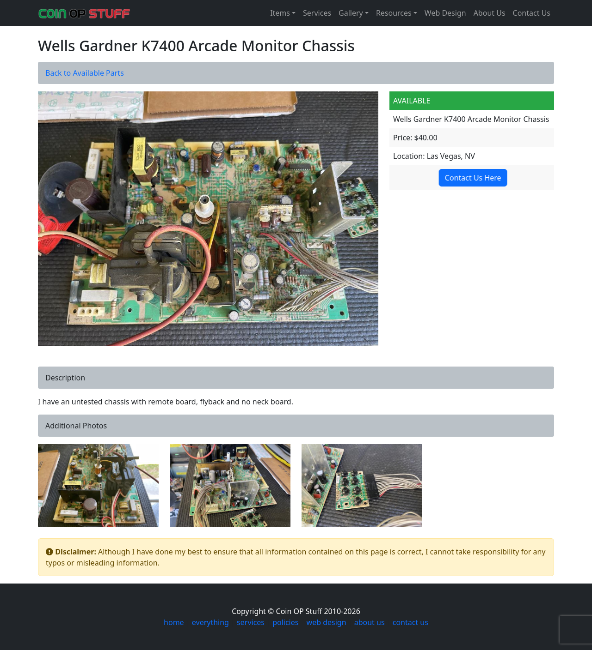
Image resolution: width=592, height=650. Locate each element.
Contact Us (531, 13)
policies (285, 622)
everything (210, 622)
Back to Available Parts (84, 73)
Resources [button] (394, 13)
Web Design (445, 13)
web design (326, 622)
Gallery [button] (351, 13)
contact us (410, 622)
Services (317, 13)
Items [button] (280, 13)
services (251, 622)
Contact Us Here (472, 178)
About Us (490, 13)
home (174, 622)
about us (369, 622)
